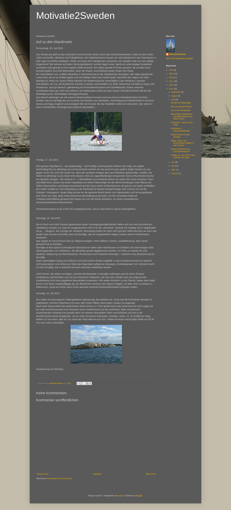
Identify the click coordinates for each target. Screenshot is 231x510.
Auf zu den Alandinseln (180, 110)
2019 (171, 77)
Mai (173, 166)
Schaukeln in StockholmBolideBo (180, 129)
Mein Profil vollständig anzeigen (179, 58)
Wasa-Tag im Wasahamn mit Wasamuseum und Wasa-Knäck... (181, 116)
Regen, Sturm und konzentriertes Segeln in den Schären (182, 143)
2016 (171, 85)
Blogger (139, 496)
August (174, 96)
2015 (171, 89)
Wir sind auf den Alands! (181, 107)
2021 (171, 70)
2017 (171, 81)
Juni (173, 162)
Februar (175, 173)
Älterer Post (150, 474)
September (176, 92)
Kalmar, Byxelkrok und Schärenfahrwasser (180, 150)
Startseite (97, 474)
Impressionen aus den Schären (180, 135)
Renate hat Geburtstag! (181, 103)
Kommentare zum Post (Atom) (59, 478)
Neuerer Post (42, 474)
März (173, 170)
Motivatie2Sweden (75, 15)
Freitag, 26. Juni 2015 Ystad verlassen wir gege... (183, 156)
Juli (173, 99)
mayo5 (121, 496)
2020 (171, 74)
